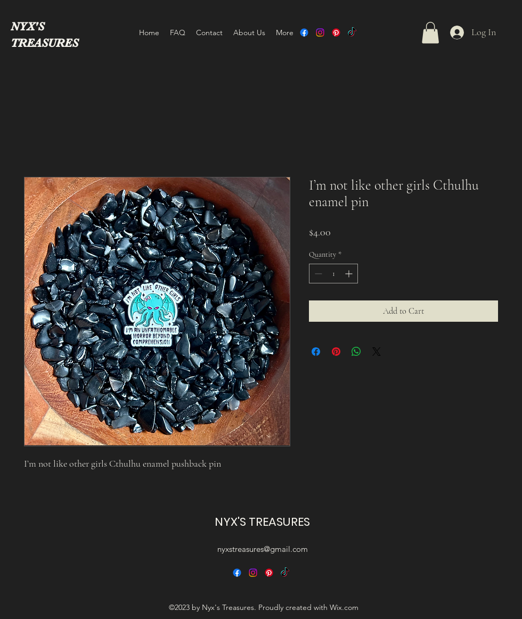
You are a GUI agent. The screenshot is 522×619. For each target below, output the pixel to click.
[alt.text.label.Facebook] (304, 32)
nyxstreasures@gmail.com (262, 549)
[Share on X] (376, 351)
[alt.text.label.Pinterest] (336, 32)
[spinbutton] (333, 273)
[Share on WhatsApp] (356, 351)
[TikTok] (352, 32)
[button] (430, 33)
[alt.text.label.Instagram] (320, 32)
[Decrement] (317, 273)
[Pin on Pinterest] (336, 351)
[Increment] (349, 273)
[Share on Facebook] (315, 351)
